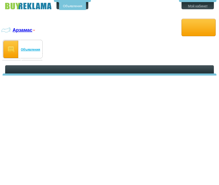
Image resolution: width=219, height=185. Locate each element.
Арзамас (22, 30)
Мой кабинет (198, 6)
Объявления (72, 6)
